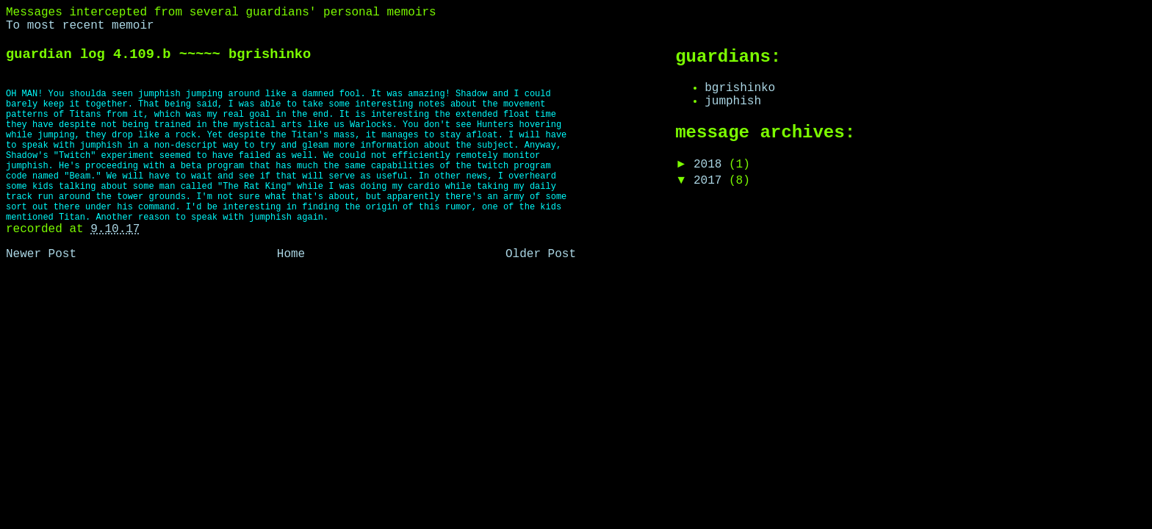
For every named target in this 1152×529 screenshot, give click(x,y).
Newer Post (41, 254)
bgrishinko (740, 88)
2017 (711, 180)
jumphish (733, 101)
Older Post (540, 254)
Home (291, 254)
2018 (711, 164)
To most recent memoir (80, 25)
